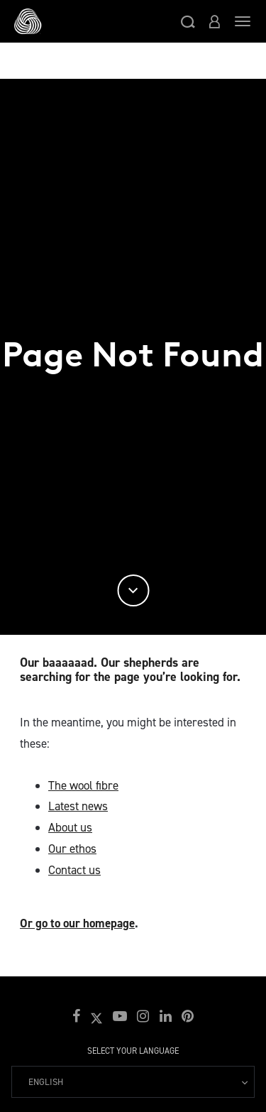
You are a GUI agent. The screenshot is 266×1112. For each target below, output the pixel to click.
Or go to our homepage (77, 923)
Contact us (74, 870)
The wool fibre (83, 785)
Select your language (133, 1051)
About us (70, 827)
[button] (188, 21)
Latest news (78, 806)
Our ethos (72, 848)
